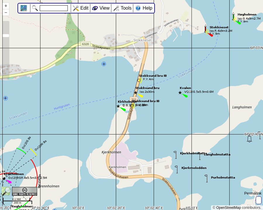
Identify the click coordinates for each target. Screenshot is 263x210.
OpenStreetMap (228, 208)
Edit (84, 8)
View (105, 8)
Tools (126, 8)
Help (147, 8)
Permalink (253, 193)
